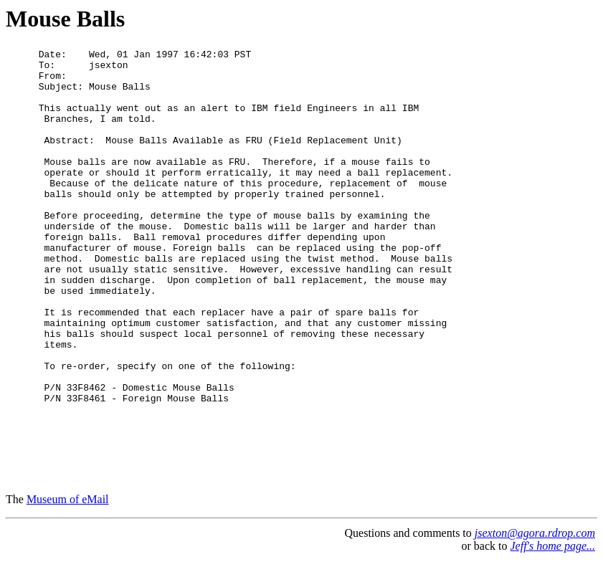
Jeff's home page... (553, 567)
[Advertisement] (521, 264)
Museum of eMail (68, 521)
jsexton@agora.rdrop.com (535, 554)
